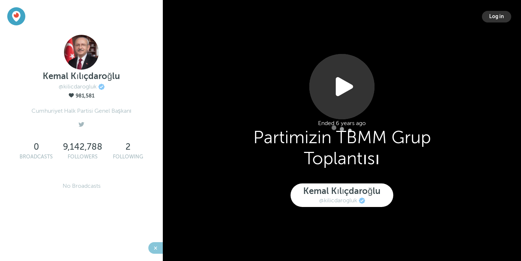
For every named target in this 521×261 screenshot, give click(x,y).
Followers (83, 157)
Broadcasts (36, 157)
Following (128, 157)
